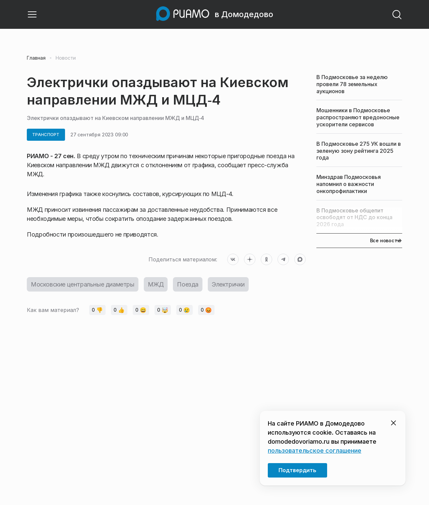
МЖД (156, 284)
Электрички (228, 284)
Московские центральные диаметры (82, 284)
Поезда (187, 284)
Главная (36, 58)
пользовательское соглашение (314, 450)
